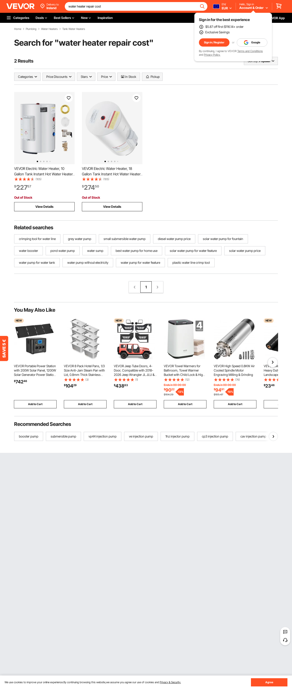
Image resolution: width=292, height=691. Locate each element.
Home (17, 29)
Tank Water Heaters (73, 29)
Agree (269, 682)
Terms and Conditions (250, 51)
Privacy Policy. (212, 54)
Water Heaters (49, 29)
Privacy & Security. (170, 682)
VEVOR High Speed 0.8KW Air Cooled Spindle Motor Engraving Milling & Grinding (234, 370)
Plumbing (31, 29)
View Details (44, 206)
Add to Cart (35, 404)
